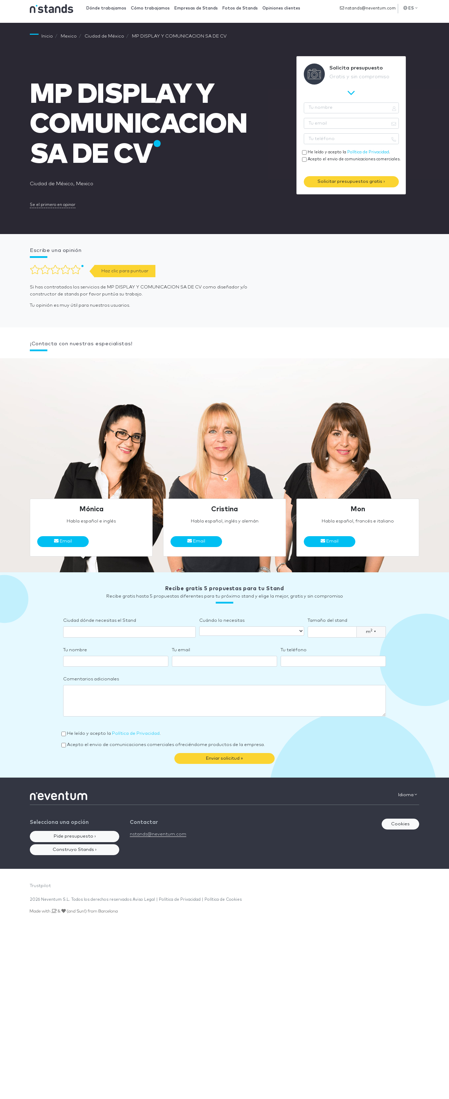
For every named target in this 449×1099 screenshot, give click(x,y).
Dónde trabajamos (106, 8)
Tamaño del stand (327, 620)
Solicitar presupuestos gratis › (351, 181)
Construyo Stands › (74, 849)
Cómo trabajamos (150, 8)
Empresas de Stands (196, 8)
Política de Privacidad (368, 152)
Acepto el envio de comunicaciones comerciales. (354, 159)
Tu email (181, 650)
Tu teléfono (294, 650)
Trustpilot (40, 886)
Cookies (400, 824)
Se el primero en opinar (52, 205)
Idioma (407, 794)
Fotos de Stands (240, 8)
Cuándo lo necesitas (221, 620)
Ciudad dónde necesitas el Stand (99, 620)
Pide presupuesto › (75, 836)
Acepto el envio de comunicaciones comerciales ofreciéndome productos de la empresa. (166, 744)
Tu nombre (75, 650)
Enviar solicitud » (224, 758)
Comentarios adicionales (91, 679)
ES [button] (410, 8)
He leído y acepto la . (349, 152)
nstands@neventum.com (368, 8)
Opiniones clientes (281, 8)
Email (63, 541)
